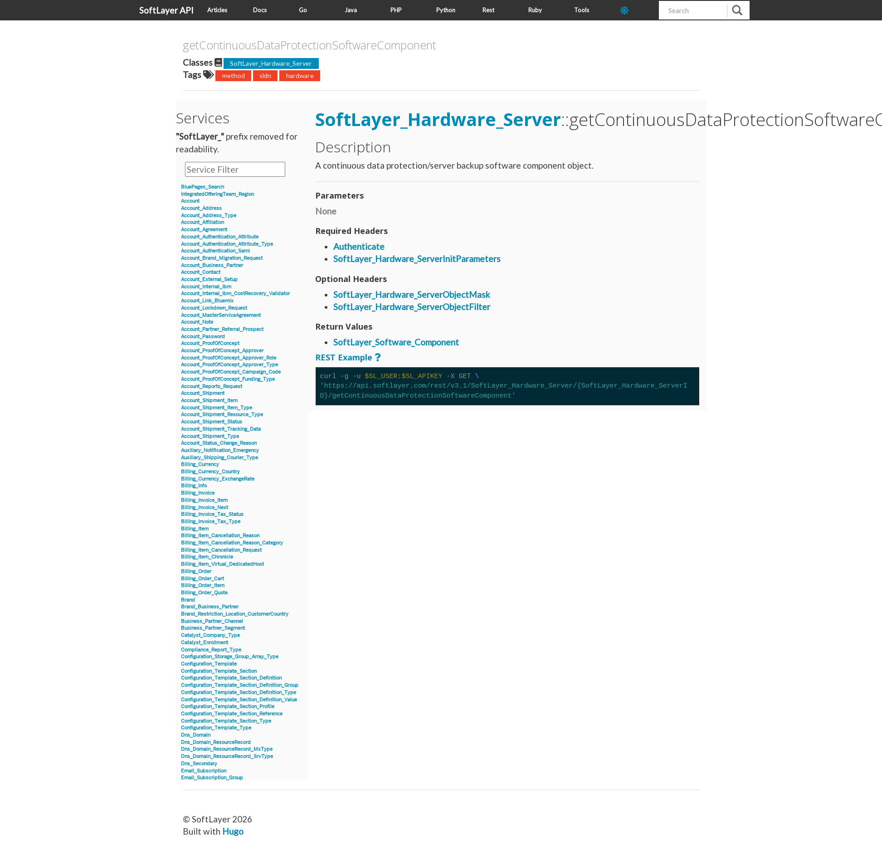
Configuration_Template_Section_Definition (231, 678)
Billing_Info (194, 486)
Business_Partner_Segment (213, 628)
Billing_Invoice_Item (204, 500)
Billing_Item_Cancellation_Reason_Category (232, 543)
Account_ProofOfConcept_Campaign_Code (231, 372)
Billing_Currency (200, 464)
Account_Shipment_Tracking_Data (221, 429)
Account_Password (203, 337)
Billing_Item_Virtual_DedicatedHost (222, 564)
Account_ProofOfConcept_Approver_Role (228, 358)
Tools (581, 10)
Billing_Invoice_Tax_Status (212, 514)
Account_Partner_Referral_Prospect (222, 329)
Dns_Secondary (199, 764)
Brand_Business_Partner (210, 607)
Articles (217, 10)
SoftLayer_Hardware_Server (271, 63)
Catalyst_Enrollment (204, 643)
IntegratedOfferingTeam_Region (217, 194)
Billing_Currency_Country (210, 472)
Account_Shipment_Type (210, 436)
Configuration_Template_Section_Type (226, 721)
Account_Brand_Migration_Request (222, 258)
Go (303, 10)
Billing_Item (195, 529)
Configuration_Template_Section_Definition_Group (239, 685)
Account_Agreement (204, 230)
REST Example (343, 357)
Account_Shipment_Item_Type (216, 408)
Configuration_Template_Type (216, 728)
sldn (265, 75)
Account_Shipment (202, 393)
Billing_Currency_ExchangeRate (217, 479)
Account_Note (197, 322)
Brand (188, 600)
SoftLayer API (166, 10)
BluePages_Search (202, 187)
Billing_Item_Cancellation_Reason (220, 536)
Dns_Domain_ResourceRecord (216, 742)
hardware (300, 75)
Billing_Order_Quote (204, 593)
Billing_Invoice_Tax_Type (210, 522)
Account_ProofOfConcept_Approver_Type (229, 365)
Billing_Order (196, 571)
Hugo (233, 831)
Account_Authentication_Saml (215, 251)
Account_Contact (200, 272)
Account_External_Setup (209, 279)
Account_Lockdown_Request (214, 308)
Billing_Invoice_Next (204, 507)
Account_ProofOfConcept (210, 343)
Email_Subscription (203, 771)
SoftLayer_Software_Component (396, 342)
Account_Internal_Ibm (206, 287)
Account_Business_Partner (212, 265)
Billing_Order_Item (202, 585)
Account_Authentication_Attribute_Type (227, 244)
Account (190, 201)
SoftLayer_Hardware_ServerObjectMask (411, 294)
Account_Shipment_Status (211, 422)
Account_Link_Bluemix (207, 301)
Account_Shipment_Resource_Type (222, 415)
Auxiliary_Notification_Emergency (220, 450)
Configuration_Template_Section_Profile (227, 706)
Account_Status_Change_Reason (219, 443)
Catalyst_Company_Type (210, 635)
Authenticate (359, 246)
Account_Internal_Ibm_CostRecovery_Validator (235, 293)
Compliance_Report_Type (211, 650)
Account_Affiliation (202, 222)
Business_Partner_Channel (212, 621)
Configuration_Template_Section (219, 671)
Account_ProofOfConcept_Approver (222, 351)
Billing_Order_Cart (202, 579)
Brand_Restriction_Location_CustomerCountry (234, 614)
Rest (488, 10)
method (233, 75)
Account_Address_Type (208, 216)
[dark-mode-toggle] (636, 10)
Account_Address (201, 208)
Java (351, 10)
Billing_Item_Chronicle (207, 557)
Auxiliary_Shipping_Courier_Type (219, 458)
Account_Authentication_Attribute (219, 237)
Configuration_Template (209, 664)
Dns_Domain (195, 735)
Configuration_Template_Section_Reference (232, 714)
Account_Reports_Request (211, 386)
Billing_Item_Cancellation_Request (221, 550)
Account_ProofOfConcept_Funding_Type (228, 379)
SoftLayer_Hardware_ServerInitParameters (417, 258)
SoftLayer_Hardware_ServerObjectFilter (411, 306)
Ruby (535, 10)
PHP (396, 10)
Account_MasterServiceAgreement (221, 315)
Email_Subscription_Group (212, 778)
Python (445, 10)
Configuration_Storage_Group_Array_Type (229, 657)
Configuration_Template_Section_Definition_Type (238, 692)
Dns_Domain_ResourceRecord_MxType (227, 749)
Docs (260, 10)
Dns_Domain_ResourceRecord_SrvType (227, 756)
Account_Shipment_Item (209, 400)
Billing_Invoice (197, 493)
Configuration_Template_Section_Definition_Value (239, 700)
